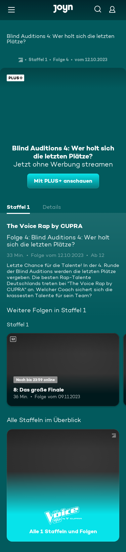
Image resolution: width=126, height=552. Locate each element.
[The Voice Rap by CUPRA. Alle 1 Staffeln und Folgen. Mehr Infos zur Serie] (63, 485)
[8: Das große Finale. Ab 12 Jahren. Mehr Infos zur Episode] (63, 369)
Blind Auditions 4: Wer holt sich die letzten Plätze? (60, 39)
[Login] (112, 9)
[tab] (18, 208)
